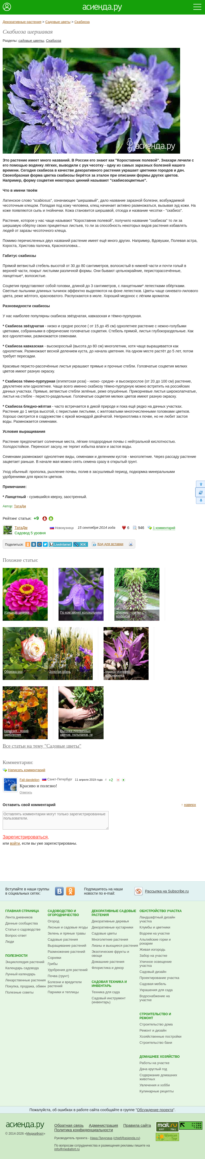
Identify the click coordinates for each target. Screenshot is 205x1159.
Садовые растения (63, 939)
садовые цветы (31, 41)
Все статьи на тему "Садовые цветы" (42, 746)
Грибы (53, 964)
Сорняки (54, 958)
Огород (53, 921)
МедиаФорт (35, 1133)
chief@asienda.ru (126, 1138)
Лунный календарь (20, 974)
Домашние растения (108, 962)
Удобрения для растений (68, 970)
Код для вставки (110, 544)
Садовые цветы (57, 22)
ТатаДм (20, 506)
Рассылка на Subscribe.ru (167, 891)
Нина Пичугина (101, 1138)
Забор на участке (153, 956)
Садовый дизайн (153, 972)
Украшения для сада (156, 990)
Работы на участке (155, 1063)
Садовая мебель (153, 984)
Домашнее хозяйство (160, 1057)
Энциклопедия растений (24, 962)
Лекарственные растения (25, 980)
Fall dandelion (29, 780)
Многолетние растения (110, 939)
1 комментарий (164, 528)
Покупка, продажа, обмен (25, 986)
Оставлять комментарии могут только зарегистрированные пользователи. (56, 820)
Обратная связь (69, 1125)
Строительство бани (156, 1043)
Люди (9, 942)
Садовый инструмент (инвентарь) (109, 1000)
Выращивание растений (67, 946)
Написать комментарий (26, 770)
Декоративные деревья (110, 921)
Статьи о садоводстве (23, 929)
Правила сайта (137, 1125)
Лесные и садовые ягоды (68, 927)
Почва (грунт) (58, 976)
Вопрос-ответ (16, 935)
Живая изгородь (152, 949)
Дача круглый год (153, 1069)
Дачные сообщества (21, 923)
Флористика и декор (108, 968)
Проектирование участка (159, 978)
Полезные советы (19, 992)
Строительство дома (156, 1024)
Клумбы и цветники (155, 927)
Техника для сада (106, 992)
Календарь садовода (22, 968)
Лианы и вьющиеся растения (115, 946)
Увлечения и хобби (155, 1085)
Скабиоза (82, 22)
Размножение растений (66, 952)
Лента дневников (19, 917)
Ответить (26, 792)
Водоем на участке (155, 933)
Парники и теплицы (63, 992)
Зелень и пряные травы (67, 933)
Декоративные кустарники (112, 927)
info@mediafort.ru (67, 1149)
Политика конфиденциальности (83, 1130)
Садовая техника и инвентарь (109, 984)
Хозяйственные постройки (160, 1036)
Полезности (16, 956)
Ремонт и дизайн (153, 1030)
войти (15, 843)
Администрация (103, 1125)
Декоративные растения (22, 22)
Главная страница (22, 911)
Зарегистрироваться (25, 837)
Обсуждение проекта (155, 1110)
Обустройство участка (161, 911)
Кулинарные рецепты (157, 1091)
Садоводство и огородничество (63, 913)
